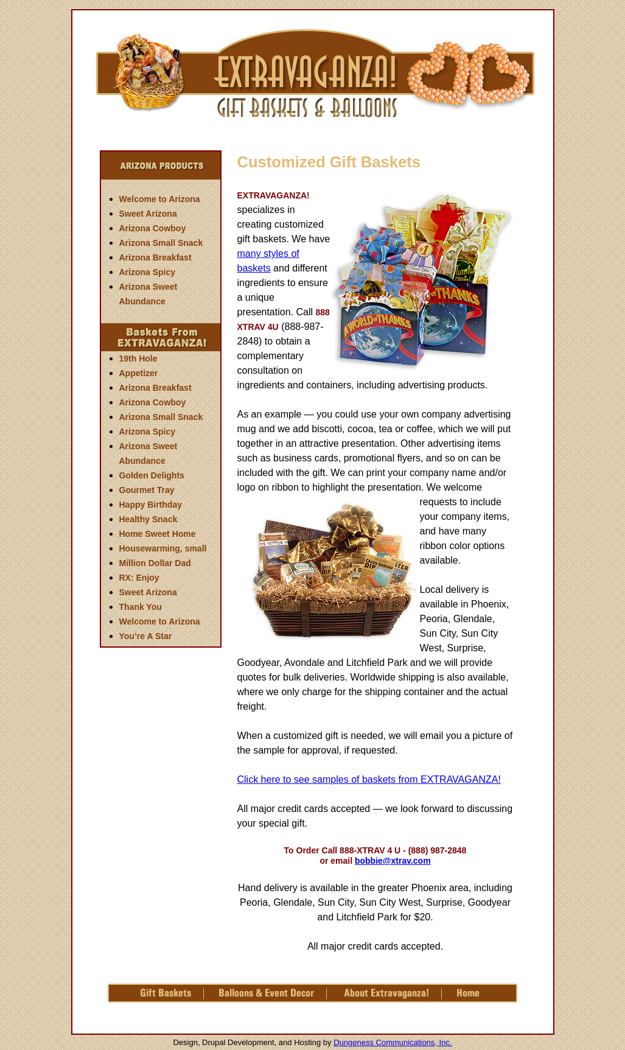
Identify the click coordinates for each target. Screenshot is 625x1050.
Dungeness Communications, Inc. (392, 1042)
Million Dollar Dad (155, 563)
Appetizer (138, 373)
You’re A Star (145, 636)
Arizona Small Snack (161, 243)
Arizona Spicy (147, 272)
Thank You (140, 607)
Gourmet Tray (147, 490)
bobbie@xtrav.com (393, 861)
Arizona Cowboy (152, 228)
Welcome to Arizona (159, 199)
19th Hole (138, 358)
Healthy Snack (148, 519)
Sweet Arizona (148, 214)
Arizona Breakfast (155, 257)
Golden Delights (151, 475)
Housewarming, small (163, 548)
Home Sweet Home (157, 534)
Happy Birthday (150, 504)
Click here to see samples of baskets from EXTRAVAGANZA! (369, 779)
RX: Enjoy (139, 578)
